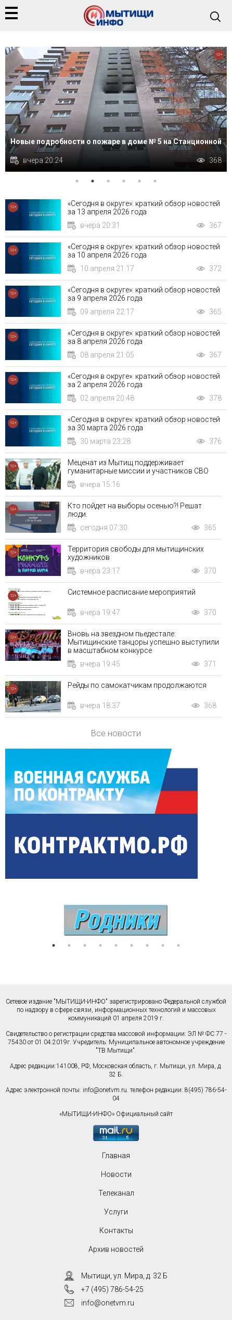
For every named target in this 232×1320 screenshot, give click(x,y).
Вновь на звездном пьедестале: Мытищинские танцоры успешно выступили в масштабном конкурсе (143, 642)
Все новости (116, 733)
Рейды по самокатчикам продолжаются (137, 685)
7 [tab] (147, 945)
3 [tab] (108, 181)
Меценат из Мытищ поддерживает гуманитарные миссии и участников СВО (138, 466)
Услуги (116, 1212)
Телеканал (116, 1193)
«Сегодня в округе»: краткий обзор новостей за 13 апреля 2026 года (144, 207)
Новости (116, 1174)
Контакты (116, 1230)
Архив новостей (116, 1249)
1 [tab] (77, 181)
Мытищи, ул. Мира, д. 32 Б (124, 1276)
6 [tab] (155, 181)
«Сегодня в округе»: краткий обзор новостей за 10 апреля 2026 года (144, 250)
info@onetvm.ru (105, 1090)
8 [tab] (163, 945)
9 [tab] (178, 945)
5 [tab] (139, 181)
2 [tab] (92, 181)
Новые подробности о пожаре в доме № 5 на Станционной (116, 141)
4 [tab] (124, 181)
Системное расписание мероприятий (132, 592)
